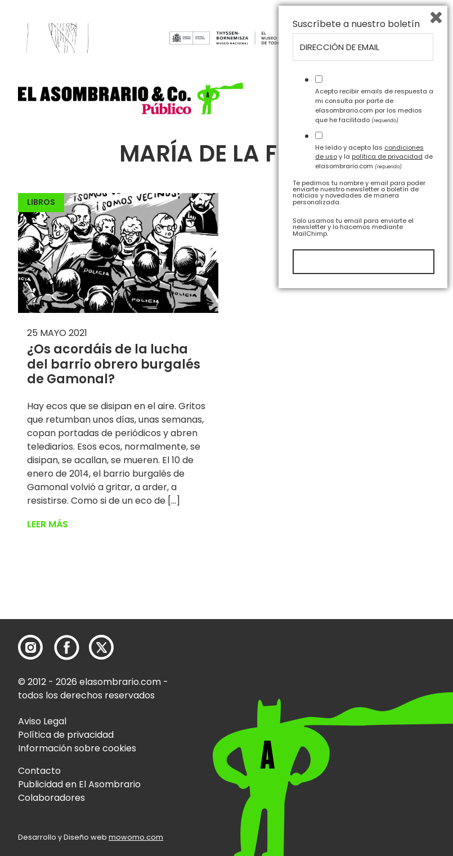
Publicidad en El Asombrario (79, 784)
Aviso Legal (42, 721)
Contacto (39, 770)
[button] (130, 98)
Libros (41, 202)
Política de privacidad (66, 734)
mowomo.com (136, 837)
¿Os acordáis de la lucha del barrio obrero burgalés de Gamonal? (113, 364)
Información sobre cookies (77, 748)
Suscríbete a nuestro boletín (356, 586)
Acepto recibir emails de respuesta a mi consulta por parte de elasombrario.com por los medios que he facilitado (374, 667)
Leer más (47, 524)
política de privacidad (387, 718)
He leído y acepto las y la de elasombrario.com (374, 719)
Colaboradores (51, 797)
